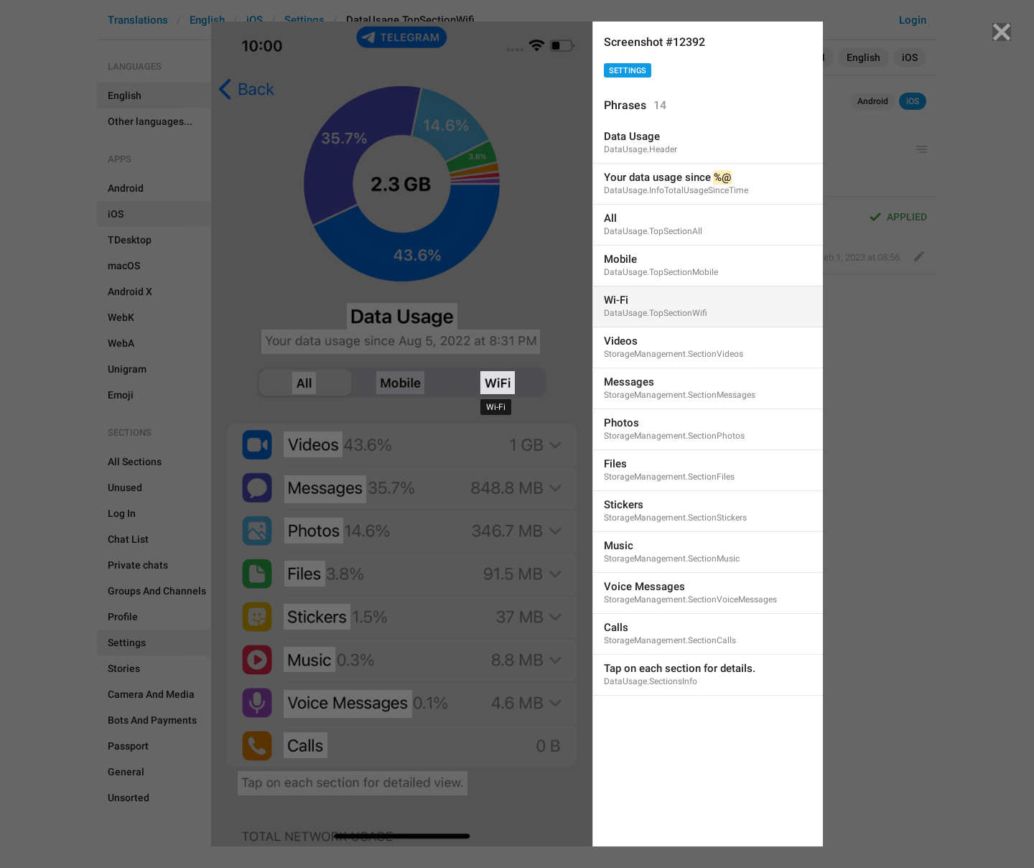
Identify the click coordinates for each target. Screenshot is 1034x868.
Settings (627, 70)
